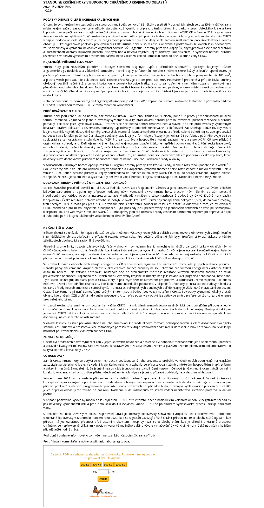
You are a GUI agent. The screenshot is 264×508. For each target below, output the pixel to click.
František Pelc (61, 6)
